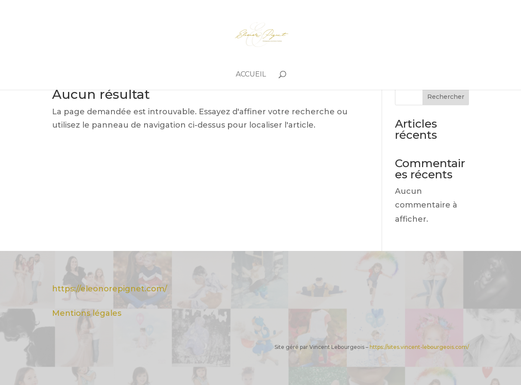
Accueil (251, 74)
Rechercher (445, 97)
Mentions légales (86, 313)
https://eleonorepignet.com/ (109, 288)
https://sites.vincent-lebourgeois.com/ (419, 347)
